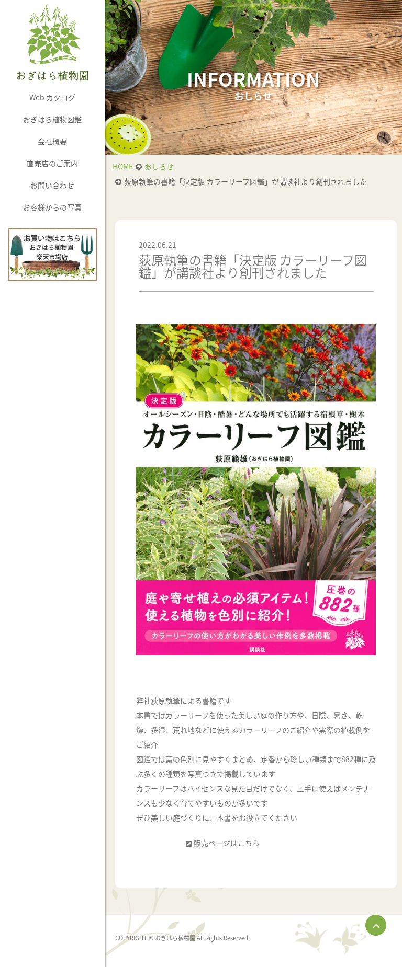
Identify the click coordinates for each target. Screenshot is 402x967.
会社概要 (52, 141)
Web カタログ (52, 97)
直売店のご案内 (52, 163)
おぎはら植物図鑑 (52, 119)
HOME (123, 166)
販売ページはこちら (227, 842)
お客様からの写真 (52, 207)
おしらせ (159, 166)
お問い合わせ (52, 185)
